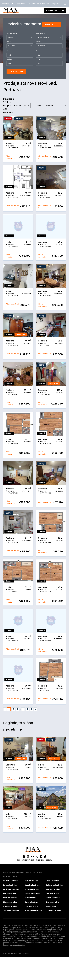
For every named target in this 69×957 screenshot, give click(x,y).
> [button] (35, 708)
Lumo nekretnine (53, 910)
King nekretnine (31, 901)
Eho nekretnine (9, 893)
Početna (5, 4)
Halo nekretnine (32, 888)
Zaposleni (56, 4)
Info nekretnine (10, 884)
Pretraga (16, 71)
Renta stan (51, 905)
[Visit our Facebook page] (24, 855)
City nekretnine (31, 880)
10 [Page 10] (27, 708)
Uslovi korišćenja (44, 859)
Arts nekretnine (10, 905)
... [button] (20, 708)
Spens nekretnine (32, 893)
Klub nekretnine (53, 888)
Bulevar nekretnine (54, 884)
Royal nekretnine (32, 884)
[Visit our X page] (36, 855)
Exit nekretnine (31, 897)
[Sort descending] (28, 105)
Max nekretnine (10, 901)
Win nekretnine (52, 893)
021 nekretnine (52, 880)
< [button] (5, 708)
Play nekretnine (53, 897)
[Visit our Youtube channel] (32, 855)
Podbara (41, 45)
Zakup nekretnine (11, 910)
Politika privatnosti (26, 859)
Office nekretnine (11, 888)
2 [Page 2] (13, 708)
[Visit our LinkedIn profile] (41, 855)
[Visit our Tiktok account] (45, 855)
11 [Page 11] (31, 708)
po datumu (50, 104)
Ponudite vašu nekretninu (39, 4)
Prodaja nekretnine (33, 910)
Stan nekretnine (10, 897)
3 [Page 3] (17, 708)
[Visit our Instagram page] (28, 855)
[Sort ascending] (24, 105)
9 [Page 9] (23, 708)
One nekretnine (31, 905)
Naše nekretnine (18, 4)
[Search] (63, 10)
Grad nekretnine (10, 880)
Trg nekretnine (52, 901)
